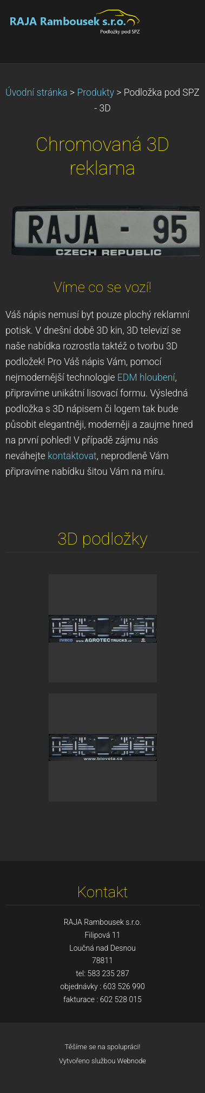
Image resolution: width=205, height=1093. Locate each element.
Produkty (96, 92)
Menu (175, 24)
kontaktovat (72, 456)
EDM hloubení (146, 377)
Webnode (132, 1061)
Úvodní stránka (36, 92)
